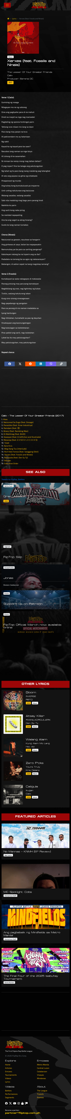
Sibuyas (7, 460)
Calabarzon (42, 1071)
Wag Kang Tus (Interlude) (15, 449)
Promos (40, 1097)
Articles (8, 1068)
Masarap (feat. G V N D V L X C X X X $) (21, 440)
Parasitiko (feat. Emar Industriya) (18, 425)
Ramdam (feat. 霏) (12, 428)
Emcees (8, 1071)
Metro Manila (43, 1064)
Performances (11, 1094)
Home (7, 1064)
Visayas (40, 1075)
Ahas (5, 419)
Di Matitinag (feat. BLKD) (14, 434)
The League (42, 1090)
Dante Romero (9, 982)
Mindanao (41, 1078)
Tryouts (40, 1094)
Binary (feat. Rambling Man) (16, 431)
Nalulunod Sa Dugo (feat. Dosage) (18, 422)
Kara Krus (8, 446)
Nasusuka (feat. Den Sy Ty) (16, 457)
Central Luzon (43, 1068)
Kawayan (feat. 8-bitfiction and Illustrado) (22, 437)
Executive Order (11, 463)
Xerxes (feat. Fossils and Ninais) (18, 454)
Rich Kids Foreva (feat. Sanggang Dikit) (21, 451)
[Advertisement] (35, 387)
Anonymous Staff (10, 895)
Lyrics (14, 19)
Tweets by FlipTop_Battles (13, 479)
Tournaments (11, 1075)
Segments (9, 1097)
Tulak (6, 443)
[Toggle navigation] (7, 5)
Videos (8, 1078)
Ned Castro (8, 855)
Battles (8, 1090)
